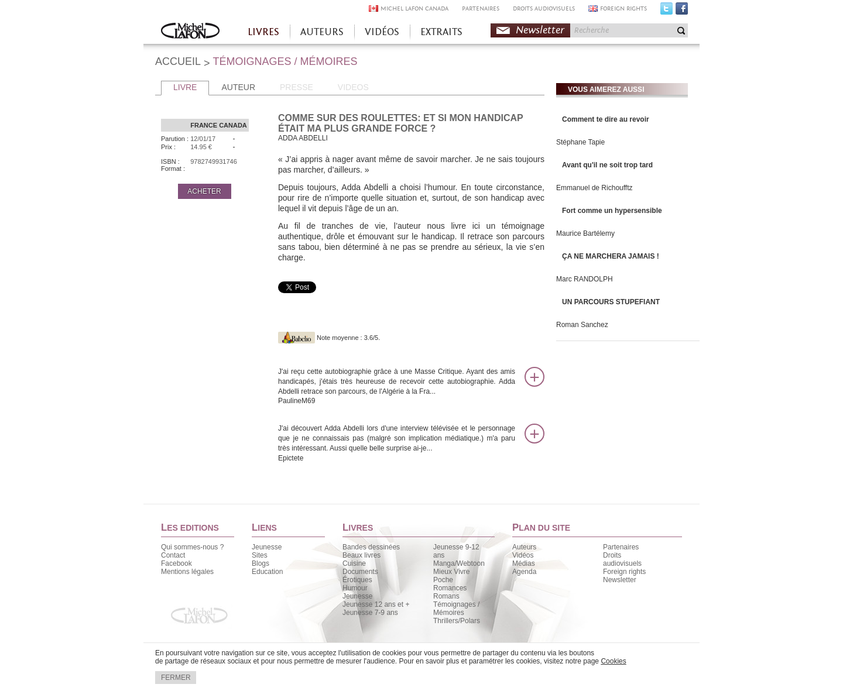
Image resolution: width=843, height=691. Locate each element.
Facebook (682, 11)
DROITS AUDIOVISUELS (544, 8)
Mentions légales (187, 572)
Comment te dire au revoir (605, 119)
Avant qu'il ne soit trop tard (607, 165)
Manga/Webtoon (459, 563)
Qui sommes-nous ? (192, 547)
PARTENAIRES (480, 8)
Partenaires (621, 547)
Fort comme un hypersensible (612, 211)
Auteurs (524, 547)
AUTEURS (322, 32)
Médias (523, 563)
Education (267, 572)
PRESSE (296, 87)
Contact (173, 555)
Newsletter (540, 30)
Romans (446, 596)
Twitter (666, 11)
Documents (360, 572)
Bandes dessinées (371, 547)
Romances (450, 588)
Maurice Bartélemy (585, 233)
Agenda (524, 572)
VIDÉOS (382, 32)
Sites (260, 555)
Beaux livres (361, 555)
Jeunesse (267, 547)
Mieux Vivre (451, 572)
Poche (443, 580)
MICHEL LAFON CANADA (414, 8)
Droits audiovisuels (622, 559)
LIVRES (263, 32)
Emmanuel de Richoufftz (594, 188)
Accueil (190, 32)
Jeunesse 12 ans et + (375, 604)
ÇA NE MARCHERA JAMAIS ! (610, 256)
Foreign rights (624, 572)
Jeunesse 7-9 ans (370, 613)
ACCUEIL (178, 61)
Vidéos (522, 555)
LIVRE (185, 87)
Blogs (260, 563)
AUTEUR (238, 87)
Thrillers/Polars (456, 621)
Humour (355, 588)
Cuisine (354, 563)
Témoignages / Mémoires (456, 608)
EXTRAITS (441, 32)
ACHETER (204, 191)
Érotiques (357, 580)
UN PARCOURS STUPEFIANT (611, 302)
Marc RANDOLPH (584, 279)
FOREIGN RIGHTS (623, 8)
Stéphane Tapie (580, 142)
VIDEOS (353, 87)
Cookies (613, 661)
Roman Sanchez (582, 325)
